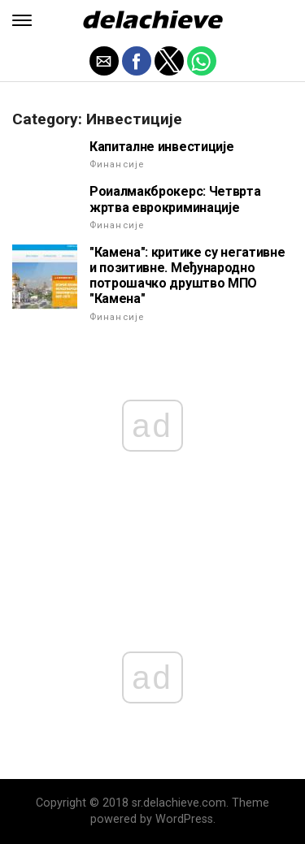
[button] (22, 20)
